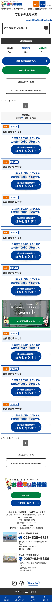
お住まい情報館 (12, 4)
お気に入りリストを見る (26, 82)
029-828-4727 (35, 537)
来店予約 (26, 495)
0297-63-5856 (36, 558)
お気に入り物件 (19, 598)
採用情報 (34, 583)
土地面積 (33, 118)
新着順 (18, 118)
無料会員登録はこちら (26, 61)
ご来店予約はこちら (26, 70)
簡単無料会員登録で (26, 149)
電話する (45, 598)
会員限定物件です (12, 131)
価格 (26, 118)
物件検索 (6, 598)
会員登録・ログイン (26, 502)
